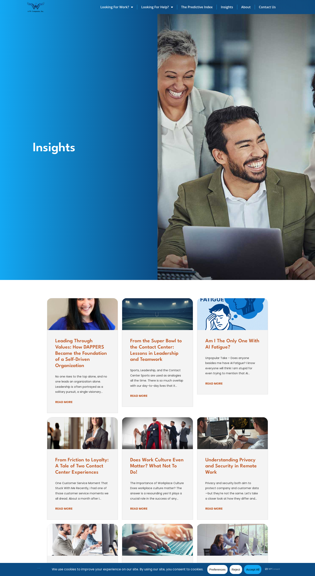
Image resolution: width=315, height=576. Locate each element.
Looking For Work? (116, 7)
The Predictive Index (197, 7)
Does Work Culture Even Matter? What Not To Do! (157, 466)
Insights (227, 7)
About (246, 7)
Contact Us (267, 7)
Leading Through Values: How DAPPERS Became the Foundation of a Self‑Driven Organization (81, 353)
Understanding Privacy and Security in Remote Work (231, 466)
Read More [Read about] (64, 402)
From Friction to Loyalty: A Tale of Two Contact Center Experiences (82, 466)
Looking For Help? (157, 7)
